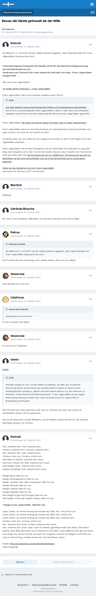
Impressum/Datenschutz (44, 585)
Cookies (74, 585)
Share (20, 562)
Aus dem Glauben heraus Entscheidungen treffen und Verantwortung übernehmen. (46, 107)
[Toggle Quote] (7, 100)
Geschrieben (25, 46)
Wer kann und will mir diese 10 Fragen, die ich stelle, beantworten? (54, 122)
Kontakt (63, 585)
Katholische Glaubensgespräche (37, 32)
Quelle (5, 369)
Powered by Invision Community (48, 591)
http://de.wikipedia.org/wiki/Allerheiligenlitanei (32, 543)
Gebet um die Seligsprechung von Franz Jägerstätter (28, 168)
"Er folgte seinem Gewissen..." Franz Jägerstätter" (26, 88)
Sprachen (23, 585)
